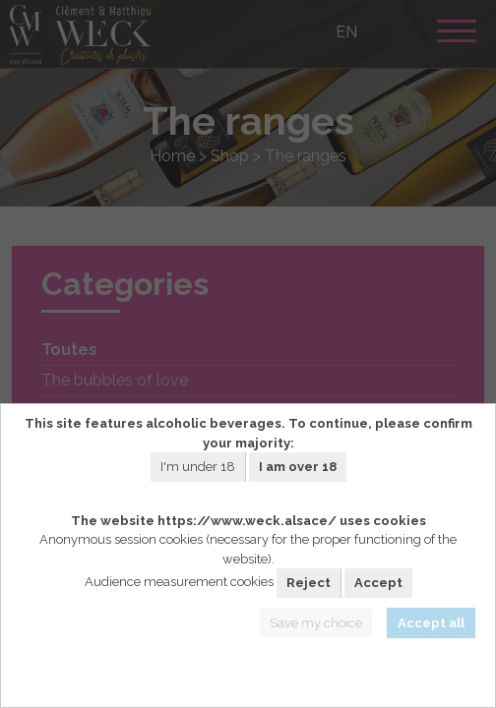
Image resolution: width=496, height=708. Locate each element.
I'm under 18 (197, 466)
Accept (378, 582)
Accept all (431, 623)
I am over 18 (298, 466)
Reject (308, 582)
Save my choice (316, 623)
